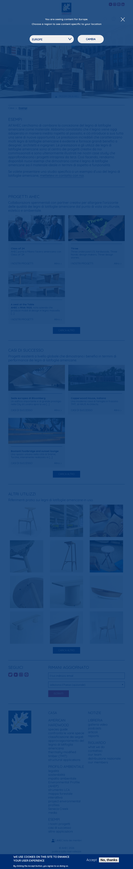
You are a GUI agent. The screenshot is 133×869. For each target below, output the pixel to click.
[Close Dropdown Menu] (122, 19)
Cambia (90, 39)
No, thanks (108, 860)
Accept (91, 860)
